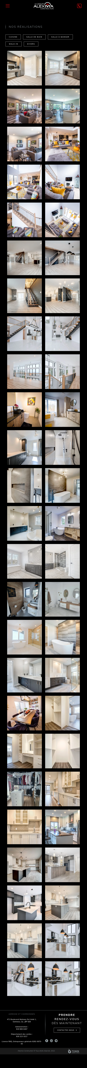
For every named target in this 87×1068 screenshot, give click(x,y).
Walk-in (13, 44)
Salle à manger (60, 37)
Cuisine (13, 37)
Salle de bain (34, 37)
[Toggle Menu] (8, 6)
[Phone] (79, 6)
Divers (31, 44)
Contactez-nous (65, 1030)
